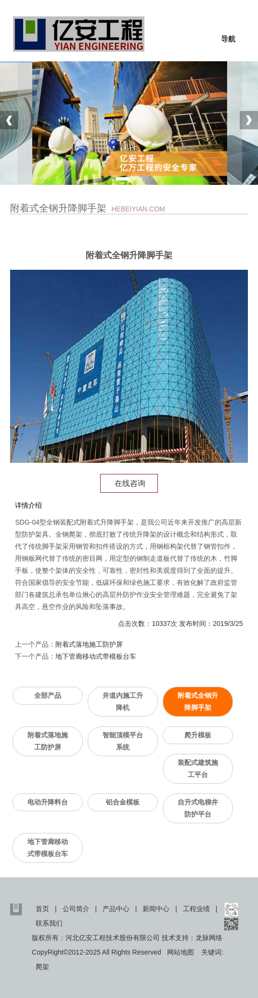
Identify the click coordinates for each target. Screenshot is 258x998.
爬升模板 (197, 735)
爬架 (42, 966)
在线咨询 (129, 483)
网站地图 (180, 952)
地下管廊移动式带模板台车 (95, 656)
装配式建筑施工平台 (198, 768)
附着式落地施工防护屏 (89, 644)
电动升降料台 (47, 802)
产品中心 (116, 909)
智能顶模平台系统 (123, 741)
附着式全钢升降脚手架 (198, 701)
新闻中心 (155, 909)
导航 (228, 39)
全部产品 (47, 695)
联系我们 (49, 923)
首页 (42, 909)
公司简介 (76, 909)
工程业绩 (196, 909)
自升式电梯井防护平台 (198, 808)
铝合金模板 (123, 802)
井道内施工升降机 (123, 701)
